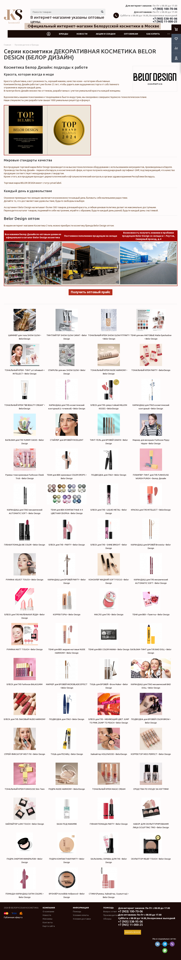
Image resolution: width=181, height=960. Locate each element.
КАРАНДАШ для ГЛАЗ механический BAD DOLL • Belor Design (151, 673)
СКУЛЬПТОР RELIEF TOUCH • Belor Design (151, 846)
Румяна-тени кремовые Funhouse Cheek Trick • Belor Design (24, 464)
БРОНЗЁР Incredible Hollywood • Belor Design (66, 882)
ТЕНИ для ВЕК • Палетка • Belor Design (151, 602)
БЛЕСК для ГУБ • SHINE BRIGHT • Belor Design (109, 533)
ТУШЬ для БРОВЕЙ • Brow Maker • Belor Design (109, 673)
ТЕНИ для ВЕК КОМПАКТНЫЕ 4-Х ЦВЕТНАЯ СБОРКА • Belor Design (66, 498)
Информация (81, 908)
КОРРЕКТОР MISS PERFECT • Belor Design (151, 741)
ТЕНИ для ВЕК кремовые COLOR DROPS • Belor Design (66, 464)
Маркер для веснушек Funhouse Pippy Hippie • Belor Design (151, 429)
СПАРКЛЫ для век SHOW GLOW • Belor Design (66, 359)
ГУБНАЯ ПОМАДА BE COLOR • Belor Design (24, 532)
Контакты (48, 922)
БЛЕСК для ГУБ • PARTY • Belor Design (66, 532)
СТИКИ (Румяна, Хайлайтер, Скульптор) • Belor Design (109, 882)
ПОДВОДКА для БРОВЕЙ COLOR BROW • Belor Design (151, 708)
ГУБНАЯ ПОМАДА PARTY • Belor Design (109, 811)
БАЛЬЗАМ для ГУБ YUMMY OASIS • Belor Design (24, 429)
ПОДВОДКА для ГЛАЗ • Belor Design (109, 462)
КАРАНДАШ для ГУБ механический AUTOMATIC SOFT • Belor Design (151, 568)
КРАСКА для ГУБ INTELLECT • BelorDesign (151, 497)
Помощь (108, 908)
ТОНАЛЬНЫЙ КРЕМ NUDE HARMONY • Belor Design (109, 359)
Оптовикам (131, 34)
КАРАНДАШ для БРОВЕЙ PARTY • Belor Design (66, 568)
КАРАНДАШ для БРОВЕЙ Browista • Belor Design (151, 533)
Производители (111, 915)
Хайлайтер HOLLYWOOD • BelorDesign (109, 741)
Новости (82, 34)
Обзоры (107, 919)
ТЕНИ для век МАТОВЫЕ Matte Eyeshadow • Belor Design (151, 324)
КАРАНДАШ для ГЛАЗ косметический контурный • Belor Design (151, 394)
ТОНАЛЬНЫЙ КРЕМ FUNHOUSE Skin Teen (24, 776)
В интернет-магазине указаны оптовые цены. (67, 19)
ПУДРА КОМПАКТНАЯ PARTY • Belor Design (66, 847)
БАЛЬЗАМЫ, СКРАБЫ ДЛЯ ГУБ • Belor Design (109, 847)
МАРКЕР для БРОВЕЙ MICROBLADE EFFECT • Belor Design (66, 673)
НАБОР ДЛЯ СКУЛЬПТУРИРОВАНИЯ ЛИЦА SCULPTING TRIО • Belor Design (151, 813)
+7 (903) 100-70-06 (165, 8)
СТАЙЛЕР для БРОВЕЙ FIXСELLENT (66, 427)
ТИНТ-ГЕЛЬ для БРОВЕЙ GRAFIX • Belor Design (109, 429)
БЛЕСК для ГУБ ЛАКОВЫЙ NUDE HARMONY (24, 706)
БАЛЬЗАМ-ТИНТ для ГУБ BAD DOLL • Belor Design (151, 638)
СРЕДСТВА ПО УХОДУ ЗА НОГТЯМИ (151, 776)
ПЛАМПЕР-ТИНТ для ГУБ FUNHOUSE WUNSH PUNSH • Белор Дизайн (151, 464)
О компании (48, 911)
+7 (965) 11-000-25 (165, 21)
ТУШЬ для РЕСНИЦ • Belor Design (66, 741)
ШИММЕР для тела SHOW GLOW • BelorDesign (24, 324)
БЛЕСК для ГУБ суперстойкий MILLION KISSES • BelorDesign (109, 394)
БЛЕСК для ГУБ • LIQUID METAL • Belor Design (109, 498)
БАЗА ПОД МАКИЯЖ (66, 811)
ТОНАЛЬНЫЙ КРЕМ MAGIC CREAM (109, 776)
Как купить (153, 34)
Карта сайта (49, 926)
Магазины (47, 919)
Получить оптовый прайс (90, 292)
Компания (49, 908)
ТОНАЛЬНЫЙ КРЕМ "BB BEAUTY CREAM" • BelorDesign (24, 394)
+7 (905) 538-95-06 (165, 18)
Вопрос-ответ (110, 911)
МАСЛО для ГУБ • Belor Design (109, 602)
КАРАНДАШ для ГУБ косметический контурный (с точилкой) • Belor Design (66, 394)
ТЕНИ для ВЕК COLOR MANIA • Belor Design (109, 636)
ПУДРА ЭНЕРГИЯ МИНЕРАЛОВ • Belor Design (24, 847)
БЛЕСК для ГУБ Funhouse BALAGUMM (24, 671)
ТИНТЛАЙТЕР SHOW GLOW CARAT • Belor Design (66, 324)
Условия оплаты (81, 915)
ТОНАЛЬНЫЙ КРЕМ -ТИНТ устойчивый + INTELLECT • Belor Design (24, 359)
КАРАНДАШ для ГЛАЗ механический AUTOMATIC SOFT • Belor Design (24, 498)
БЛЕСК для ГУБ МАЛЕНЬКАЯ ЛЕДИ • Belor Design (24, 603)
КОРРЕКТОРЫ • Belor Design (66, 602)
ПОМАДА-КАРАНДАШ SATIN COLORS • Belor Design (24, 882)
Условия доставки (82, 919)
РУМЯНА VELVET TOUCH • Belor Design (24, 567)
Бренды (63, 34)
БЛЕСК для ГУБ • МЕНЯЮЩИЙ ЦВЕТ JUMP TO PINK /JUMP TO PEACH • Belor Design (109, 708)
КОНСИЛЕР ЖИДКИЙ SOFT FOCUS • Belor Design (109, 568)
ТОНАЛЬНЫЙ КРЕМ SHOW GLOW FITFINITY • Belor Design (109, 324)
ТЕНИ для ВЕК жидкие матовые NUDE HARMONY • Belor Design (66, 638)
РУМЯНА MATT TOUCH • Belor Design (24, 636)
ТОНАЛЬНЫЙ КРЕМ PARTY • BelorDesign (151, 357)
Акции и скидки (105, 34)
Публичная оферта (13, 917)
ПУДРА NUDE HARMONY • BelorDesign (66, 776)
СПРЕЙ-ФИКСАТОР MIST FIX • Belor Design (24, 741)
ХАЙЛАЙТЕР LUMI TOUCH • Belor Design (24, 811)
